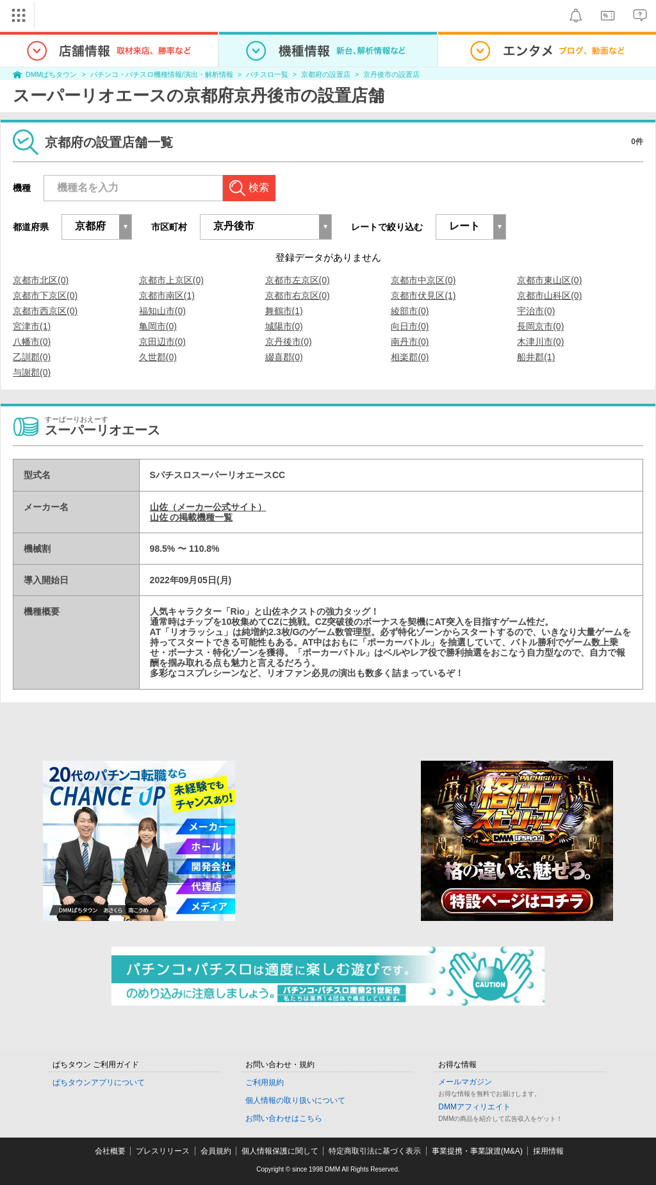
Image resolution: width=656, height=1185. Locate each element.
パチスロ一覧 (267, 74)
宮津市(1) (32, 326)
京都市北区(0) (41, 280)
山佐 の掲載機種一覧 (191, 517)
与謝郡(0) (32, 372)
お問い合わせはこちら (283, 1118)
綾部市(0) (410, 310)
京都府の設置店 (325, 74)
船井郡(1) (536, 356)
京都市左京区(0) (297, 280)
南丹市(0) (410, 341)
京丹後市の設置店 (391, 74)
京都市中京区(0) (423, 280)
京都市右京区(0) (297, 295)
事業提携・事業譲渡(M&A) (477, 1151)
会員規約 (216, 1151)
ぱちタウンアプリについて (99, 1082)
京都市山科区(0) (549, 295)
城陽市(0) (284, 326)
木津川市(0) (540, 341)
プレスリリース (163, 1151)
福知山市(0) (162, 310)
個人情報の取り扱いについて (295, 1100)
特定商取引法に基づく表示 (375, 1151)
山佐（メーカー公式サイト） (208, 507)
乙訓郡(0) (32, 356)
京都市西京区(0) (45, 310)
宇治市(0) (536, 310)
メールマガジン (465, 1081)
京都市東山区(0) (549, 280)
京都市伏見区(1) (423, 295)
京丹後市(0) (288, 341)
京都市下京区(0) (45, 295)
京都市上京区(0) (171, 280)
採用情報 (548, 1151)
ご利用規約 (264, 1082)
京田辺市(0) (162, 341)
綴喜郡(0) (284, 356)
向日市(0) (410, 326)
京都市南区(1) (167, 295)
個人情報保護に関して (280, 1151)
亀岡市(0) (158, 326)
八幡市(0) (32, 341)
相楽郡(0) (410, 356)
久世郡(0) (158, 356)
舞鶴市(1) (284, 310)
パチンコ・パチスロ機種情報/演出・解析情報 (161, 74)
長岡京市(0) (540, 326)
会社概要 (110, 1151)
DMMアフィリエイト (474, 1106)
